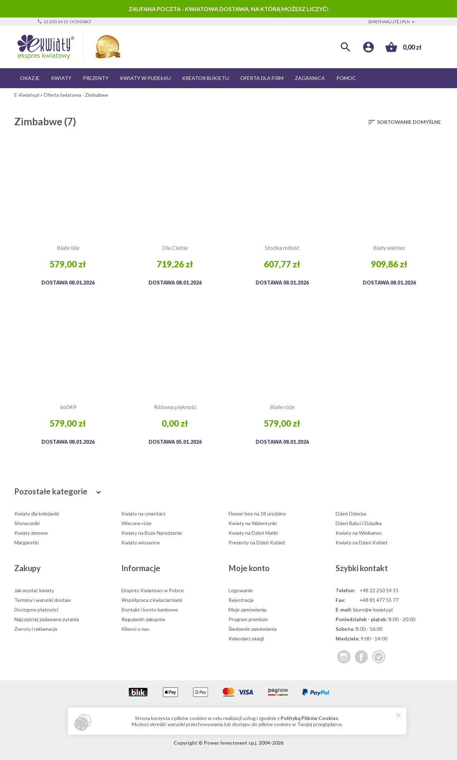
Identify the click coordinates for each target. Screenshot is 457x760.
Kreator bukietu (205, 78)
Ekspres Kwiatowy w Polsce (152, 590)
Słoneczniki (27, 523)
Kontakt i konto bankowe (149, 610)
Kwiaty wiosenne (140, 542)
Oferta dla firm (261, 78)
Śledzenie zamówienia (252, 629)
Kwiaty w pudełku (145, 78)
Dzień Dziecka (351, 513)
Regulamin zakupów (143, 619)
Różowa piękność (175, 406)
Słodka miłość (282, 247)
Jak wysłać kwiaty (34, 590)
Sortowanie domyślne (404, 122)
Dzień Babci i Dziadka (359, 523)
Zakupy (27, 568)
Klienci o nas (135, 629)
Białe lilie (68, 247)
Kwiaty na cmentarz (143, 513)
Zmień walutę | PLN (392, 21)
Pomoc (346, 78)
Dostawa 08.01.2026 (68, 283)
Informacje (140, 568)
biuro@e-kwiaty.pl (373, 610)
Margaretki (26, 542)
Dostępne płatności (36, 610)
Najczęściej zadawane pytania (46, 619)
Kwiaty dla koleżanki (36, 513)
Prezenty (96, 78)
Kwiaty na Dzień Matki (253, 533)
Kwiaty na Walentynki (252, 523)
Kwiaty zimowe (31, 533)
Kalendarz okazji (246, 638)
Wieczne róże (136, 523)
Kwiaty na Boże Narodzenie (151, 533)
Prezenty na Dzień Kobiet (256, 542)
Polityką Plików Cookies (309, 718)
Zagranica (310, 78)
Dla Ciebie (175, 247)
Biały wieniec (389, 247)
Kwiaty (61, 78)
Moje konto (249, 568)
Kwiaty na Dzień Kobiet (362, 542)
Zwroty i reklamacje (35, 629)
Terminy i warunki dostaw (42, 600)
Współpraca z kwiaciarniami (151, 600)
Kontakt (81, 21)
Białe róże (282, 406)
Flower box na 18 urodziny (257, 513)
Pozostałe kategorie (58, 491)
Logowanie (240, 590)
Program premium (248, 619)
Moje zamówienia (247, 610)
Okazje (30, 78)
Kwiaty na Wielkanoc (359, 533)
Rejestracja (240, 600)
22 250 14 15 (52, 21)
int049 (68, 406)
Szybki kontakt (362, 568)
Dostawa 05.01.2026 (175, 442)
